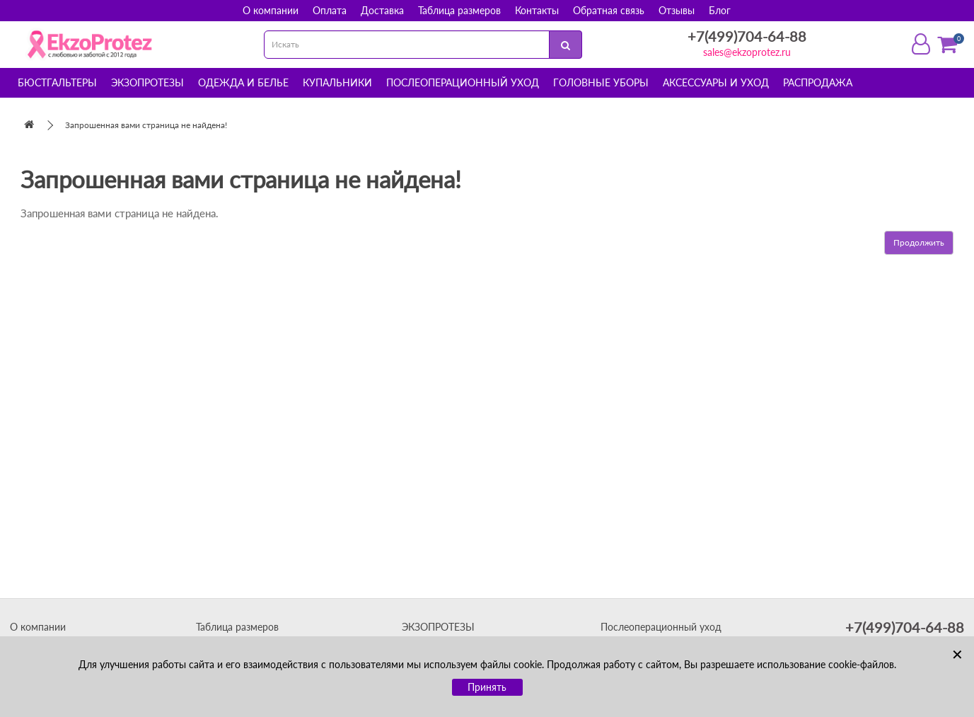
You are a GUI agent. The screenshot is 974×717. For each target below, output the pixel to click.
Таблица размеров (459, 10)
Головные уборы (601, 82)
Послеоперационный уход (462, 82)
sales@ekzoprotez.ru (747, 52)
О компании (270, 10)
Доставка (382, 10)
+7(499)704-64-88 (747, 36)
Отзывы (677, 10)
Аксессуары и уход (716, 82)
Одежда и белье (243, 82)
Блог (720, 10)
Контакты (537, 10)
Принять (487, 687)
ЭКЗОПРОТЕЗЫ (438, 627)
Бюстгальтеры (57, 82)
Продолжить (918, 242)
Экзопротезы (147, 82)
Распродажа (817, 82)
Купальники (337, 82)
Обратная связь (608, 10)
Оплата (330, 10)
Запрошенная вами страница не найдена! (146, 125)
